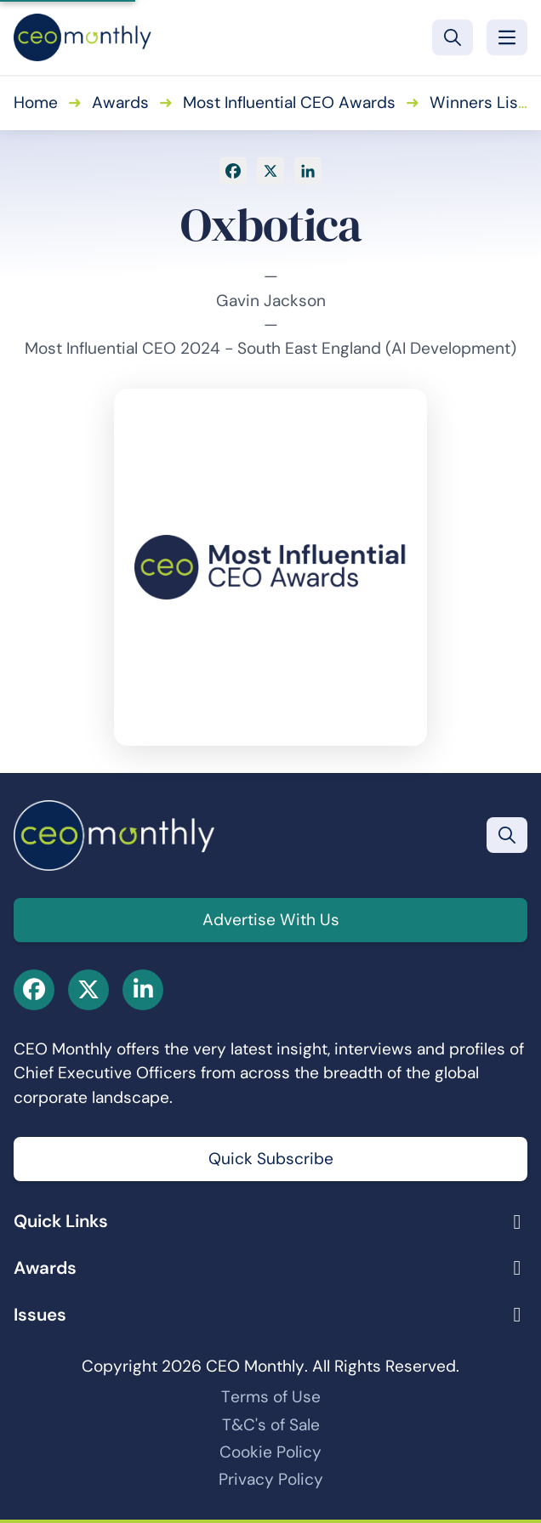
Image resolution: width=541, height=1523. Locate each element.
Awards (120, 102)
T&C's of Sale (271, 1424)
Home (36, 102)
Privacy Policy (271, 1479)
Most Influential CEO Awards (289, 102)
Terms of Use (271, 1396)
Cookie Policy (270, 1452)
